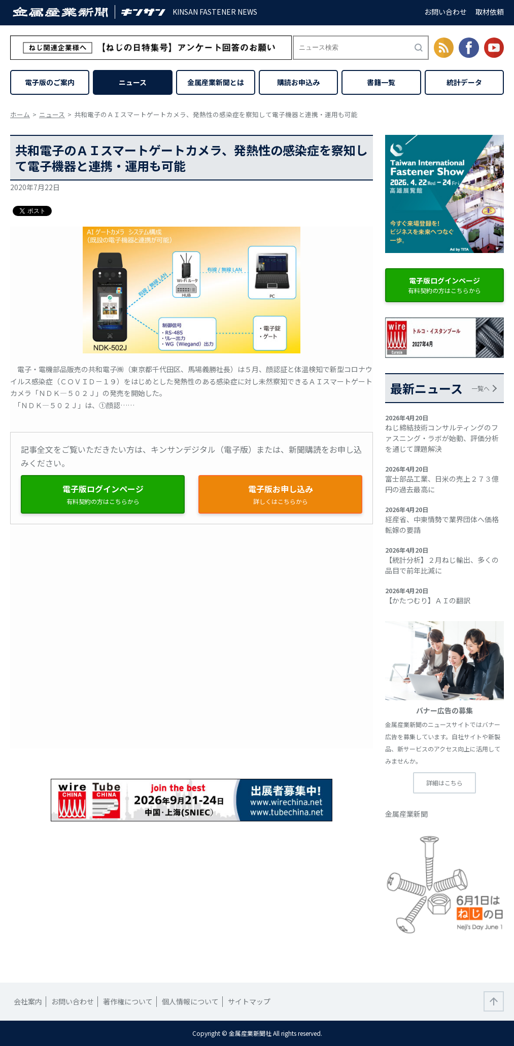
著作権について (128, 1001)
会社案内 (28, 1001)
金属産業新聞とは (215, 82)
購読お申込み (298, 82)
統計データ (464, 82)
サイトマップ (249, 1001)
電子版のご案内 (50, 82)
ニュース (133, 82)
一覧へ (480, 388)
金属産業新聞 (406, 814)
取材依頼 (489, 12)
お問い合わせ (445, 12)
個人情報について (190, 1001)
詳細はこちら (444, 782)
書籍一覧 (381, 82)
